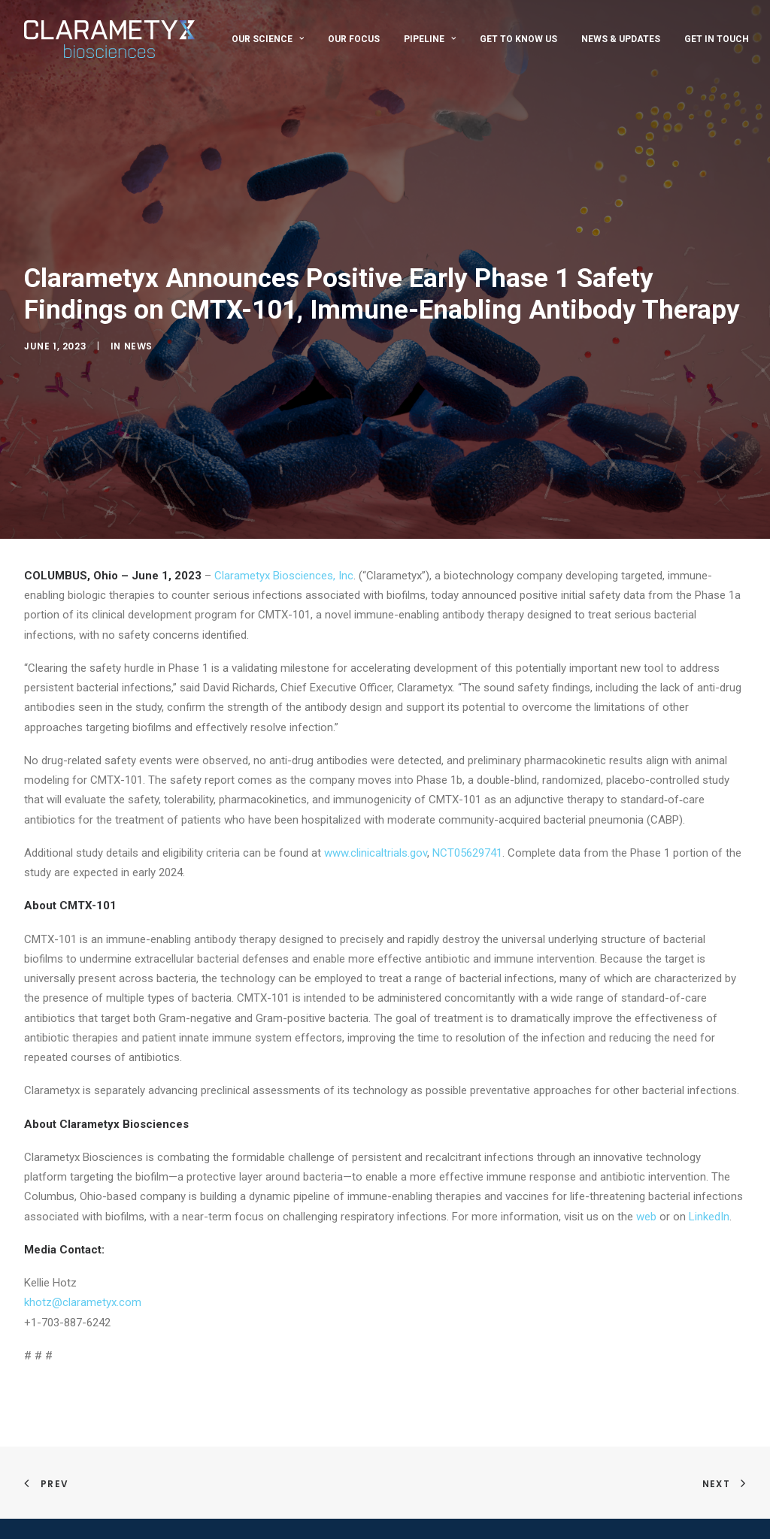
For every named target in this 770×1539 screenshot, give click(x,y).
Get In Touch (716, 39)
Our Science (268, 39)
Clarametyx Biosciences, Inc (283, 556)
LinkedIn (709, 1196)
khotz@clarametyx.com (82, 1283)
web (646, 1196)
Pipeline (430, 39)
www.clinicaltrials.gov (375, 833)
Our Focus (354, 39)
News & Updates (620, 39)
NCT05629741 (467, 833)
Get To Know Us (518, 39)
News (138, 336)
